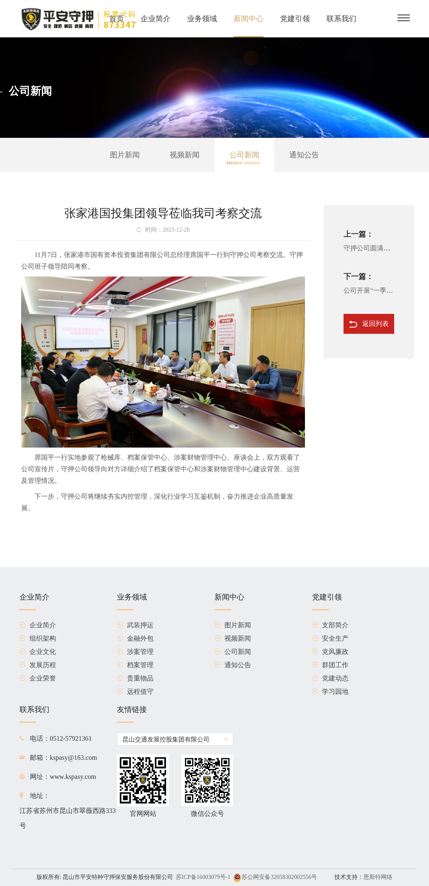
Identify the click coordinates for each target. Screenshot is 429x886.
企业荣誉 (38, 678)
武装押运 (135, 625)
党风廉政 (330, 651)
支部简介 (330, 625)
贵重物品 (135, 678)
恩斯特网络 (377, 877)
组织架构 (38, 638)
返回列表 (369, 324)
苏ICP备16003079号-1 (203, 877)
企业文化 (38, 651)
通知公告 (304, 155)
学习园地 (330, 691)
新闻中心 (248, 19)
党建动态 (330, 678)
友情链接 (132, 714)
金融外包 (135, 638)
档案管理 (135, 665)
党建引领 (295, 19)
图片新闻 (125, 155)
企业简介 (156, 19)
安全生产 (330, 638)
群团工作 (330, 665)
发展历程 (38, 665)
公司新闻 (244, 155)
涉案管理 (135, 651)
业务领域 (202, 19)
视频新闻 (185, 155)
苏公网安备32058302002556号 (279, 877)
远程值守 (135, 691)
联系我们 (341, 19)
